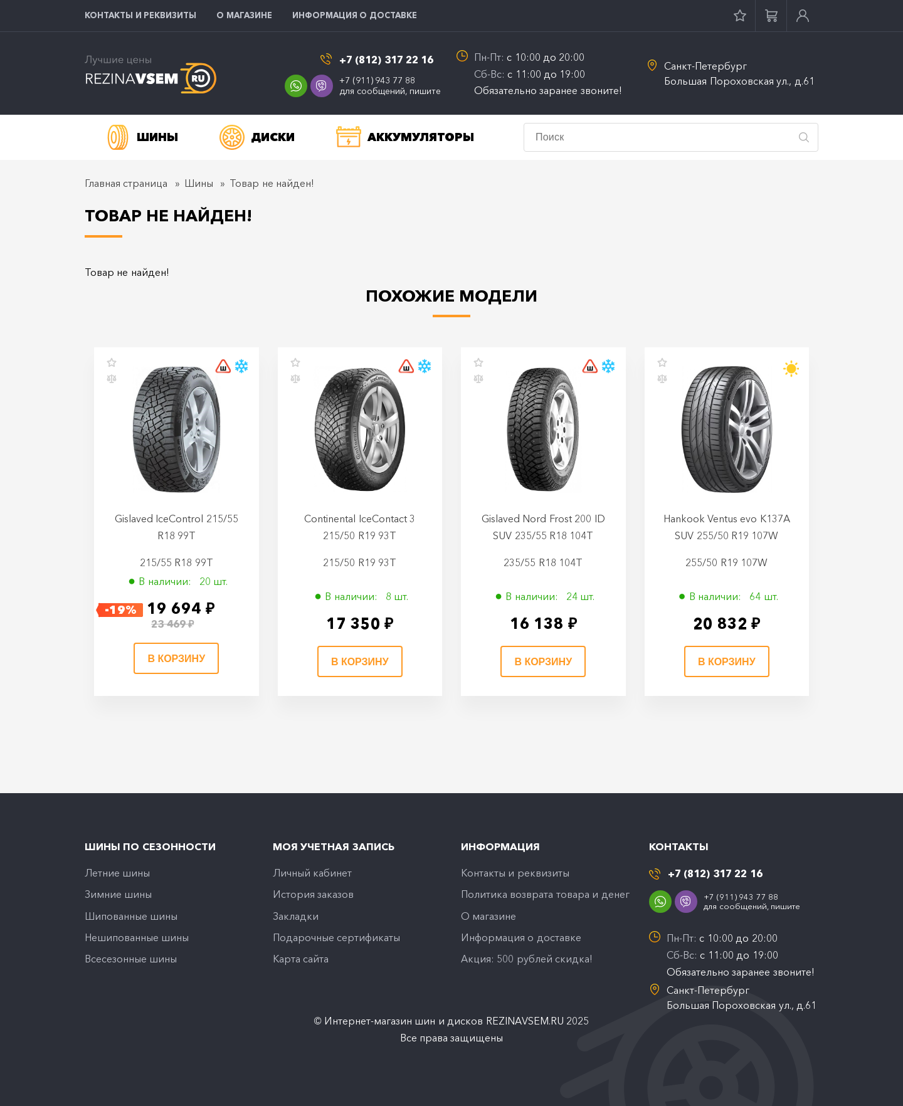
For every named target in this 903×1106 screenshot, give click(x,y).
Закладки (296, 916)
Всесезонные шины (131, 958)
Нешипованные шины (137, 937)
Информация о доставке (354, 15)
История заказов (313, 894)
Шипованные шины (131, 916)
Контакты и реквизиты (140, 15)
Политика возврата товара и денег (545, 894)
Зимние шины (118, 894)
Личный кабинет (312, 872)
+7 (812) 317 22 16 (386, 60)
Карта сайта (301, 958)
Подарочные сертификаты (336, 937)
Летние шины (117, 872)
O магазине (244, 15)
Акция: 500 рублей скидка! (527, 958)
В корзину (176, 658)
